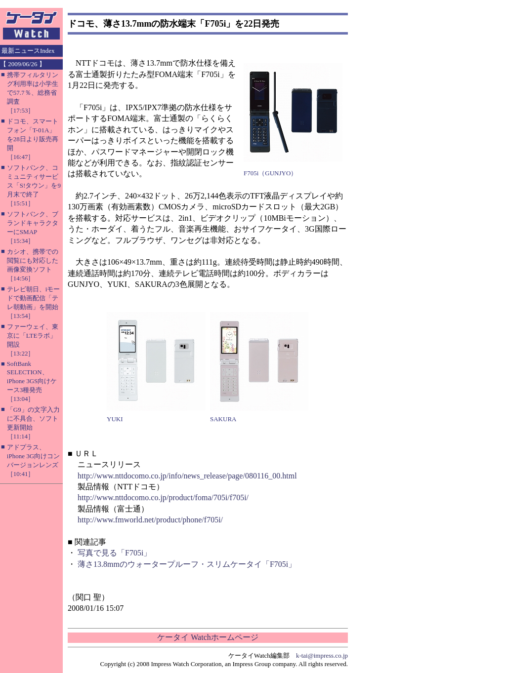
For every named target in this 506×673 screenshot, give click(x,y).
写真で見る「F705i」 (114, 553)
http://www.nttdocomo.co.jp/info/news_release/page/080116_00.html (187, 476)
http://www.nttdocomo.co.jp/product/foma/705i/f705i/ (163, 497)
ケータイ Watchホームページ (207, 637)
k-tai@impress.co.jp (322, 655)
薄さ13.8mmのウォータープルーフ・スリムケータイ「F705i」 (187, 564)
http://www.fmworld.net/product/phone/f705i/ (150, 519)
